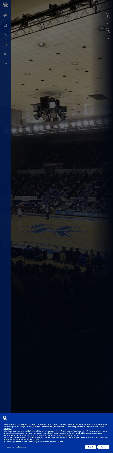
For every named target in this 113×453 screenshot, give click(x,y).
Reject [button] (90, 447)
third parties (42, 431)
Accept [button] (103, 447)
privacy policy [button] (75, 424)
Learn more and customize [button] (17, 447)
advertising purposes (85, 433)
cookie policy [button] (8, 429)
